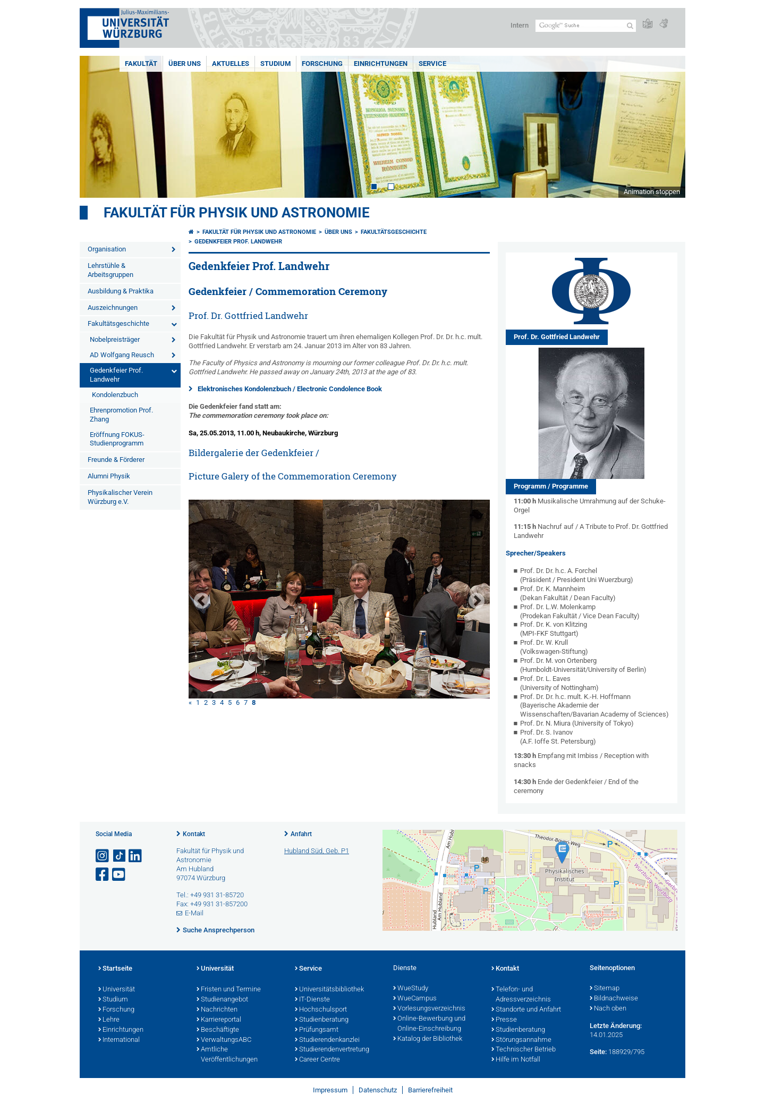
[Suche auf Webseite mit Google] (586, 26)
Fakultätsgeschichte (118, 323)
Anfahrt (301, 834)
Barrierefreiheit (430, 1090)
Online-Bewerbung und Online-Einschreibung (429, 1024)
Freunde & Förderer (116, 460)
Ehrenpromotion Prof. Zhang (121, 414)
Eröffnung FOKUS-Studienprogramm (117, 439)
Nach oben (608, 1009)
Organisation (107, 249)
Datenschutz (378, 1090)
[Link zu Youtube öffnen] (119, 874)
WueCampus (415, 999)
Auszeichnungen (113, 307)
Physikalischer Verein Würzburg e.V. (120, 497)
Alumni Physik (109, 476)
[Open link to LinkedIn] (136, 856)
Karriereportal (219, 1020)
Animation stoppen (652, 192)
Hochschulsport (321, 1010)
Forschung (322, 64)
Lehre (109, 1020)
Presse (504, 1020)
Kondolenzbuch (115, 395)
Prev (98, 126)
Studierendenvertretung (332, 1050)
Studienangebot (222, 1000)
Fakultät (141, 64)
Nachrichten (217, 1010)
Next (666, 126)
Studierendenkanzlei (327, 1040)
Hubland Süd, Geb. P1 (316, 851)
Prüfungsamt (316, 1030)
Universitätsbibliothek (329, 990)
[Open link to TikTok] (119, 856)
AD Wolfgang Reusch (122, 355)
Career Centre (317, 1060)
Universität (116, 990)
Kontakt (194, 834)
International (119, 1040)
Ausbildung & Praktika (121, 291)
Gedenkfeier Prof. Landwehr (116, 374)
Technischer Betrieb (523, 1050)
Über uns (184, 64)
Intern (520, 25)
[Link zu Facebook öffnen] (103, 874)
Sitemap (604, 988)
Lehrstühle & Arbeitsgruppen (110, 270)
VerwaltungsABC (224, 1040)
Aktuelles (230, 64)
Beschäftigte (218, 1030)
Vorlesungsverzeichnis (429, 1009)
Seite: (598, 1052)
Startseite (115, 969)
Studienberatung (321, 1020)
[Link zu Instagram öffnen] (103, 856)
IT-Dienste (312, 1000)
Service (432, 64)
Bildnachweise (614, 999)
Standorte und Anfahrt (526, 1010)
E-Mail (194, 913)
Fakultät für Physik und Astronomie (237, 213)
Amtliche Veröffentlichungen (227, 1055)
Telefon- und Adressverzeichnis (521, 995)
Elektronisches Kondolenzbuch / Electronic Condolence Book (290, 389)
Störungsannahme (521, 1040)
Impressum (330, 1090)
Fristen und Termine (229, 990)
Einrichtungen (380, 64)
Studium (275, 64)
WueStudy (410, 988)
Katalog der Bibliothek (427, 1039)
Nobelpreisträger (115, 339)
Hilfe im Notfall (515, 1060)
